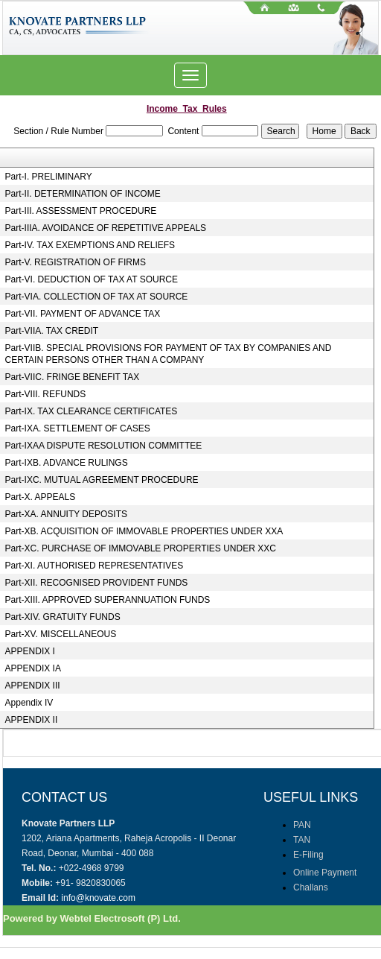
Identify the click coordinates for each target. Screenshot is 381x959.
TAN (301, 840)
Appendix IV (29, 702)
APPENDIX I (30, 651)
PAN (302, 825)
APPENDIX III (32, 685)
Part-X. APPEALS (40, 497)
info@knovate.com (98, 898)
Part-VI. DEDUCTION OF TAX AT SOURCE (91, 279)
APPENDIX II (31, 720)
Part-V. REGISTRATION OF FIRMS (75, 262)
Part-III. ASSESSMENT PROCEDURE (81, 211)
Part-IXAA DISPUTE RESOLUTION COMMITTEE (103, 445)
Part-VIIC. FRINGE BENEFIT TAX (72, 377)
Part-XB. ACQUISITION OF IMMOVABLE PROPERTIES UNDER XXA (144, 531)
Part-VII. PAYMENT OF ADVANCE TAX (83, 313)
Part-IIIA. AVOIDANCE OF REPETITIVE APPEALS (106, 228)
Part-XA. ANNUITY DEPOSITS (66, 514)
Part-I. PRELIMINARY (48, 176)
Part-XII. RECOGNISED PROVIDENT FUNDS (96, 582)
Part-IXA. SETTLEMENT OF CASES (77, 428)
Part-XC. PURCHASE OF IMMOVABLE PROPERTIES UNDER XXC (140, 548)
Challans (310, 887)
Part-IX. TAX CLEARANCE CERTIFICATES (91, 411)
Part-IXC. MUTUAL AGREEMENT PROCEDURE (102, 480)
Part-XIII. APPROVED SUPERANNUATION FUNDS (108, 600)
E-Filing (308, 854)
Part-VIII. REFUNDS (45, 394)
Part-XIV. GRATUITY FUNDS (63, 617)
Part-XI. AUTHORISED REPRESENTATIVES (94, 565)
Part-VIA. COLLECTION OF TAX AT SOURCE (96, 296)
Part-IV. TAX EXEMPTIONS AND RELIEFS (90, 245)
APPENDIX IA (33, 668)
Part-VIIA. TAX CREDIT (52, 331)
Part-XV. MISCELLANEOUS (61, 634)
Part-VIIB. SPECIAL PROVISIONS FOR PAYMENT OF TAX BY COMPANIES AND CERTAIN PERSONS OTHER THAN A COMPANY (168, 354)
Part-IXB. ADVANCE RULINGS (66, 463)
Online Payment (324, 872)
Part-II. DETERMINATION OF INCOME (83, 194)
